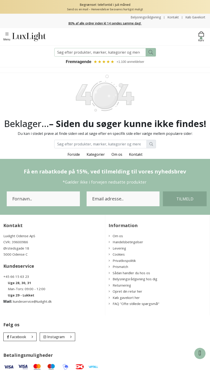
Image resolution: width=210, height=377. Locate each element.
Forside (74, 154)
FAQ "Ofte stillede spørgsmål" (134, 303)
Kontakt (173, 17)
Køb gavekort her (124, 297)
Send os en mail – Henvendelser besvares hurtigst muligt (105, 9)
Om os (117, 154)
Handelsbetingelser (126, 242)
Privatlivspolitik (122, 260)
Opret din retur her (125, 291)
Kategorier (96, 154)
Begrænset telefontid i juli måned (105, 4)
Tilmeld (184, 199)
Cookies (117, 254)
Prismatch (118, 266)
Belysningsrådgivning (146, 17)
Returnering (120, 285)
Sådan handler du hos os (129, 273)
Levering (117, 248)
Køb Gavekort (195, 17)
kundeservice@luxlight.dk (32, 301)
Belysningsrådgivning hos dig (133, 279)
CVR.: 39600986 (15, 242)
